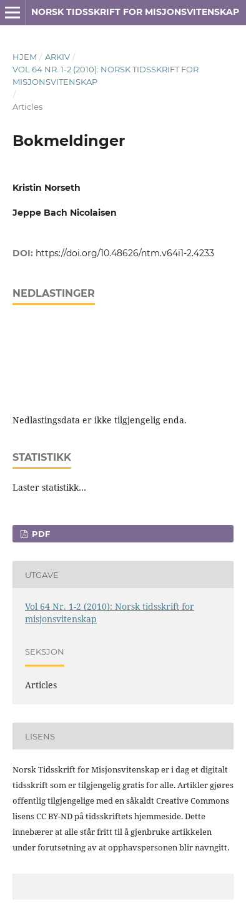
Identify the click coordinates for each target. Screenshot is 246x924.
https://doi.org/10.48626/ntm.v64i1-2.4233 (125, 253)
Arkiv (57, 57)
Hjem (24, 57)
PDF (39, 534)
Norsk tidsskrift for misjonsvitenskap (135, 11)
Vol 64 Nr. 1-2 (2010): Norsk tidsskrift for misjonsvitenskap (105, 75)
